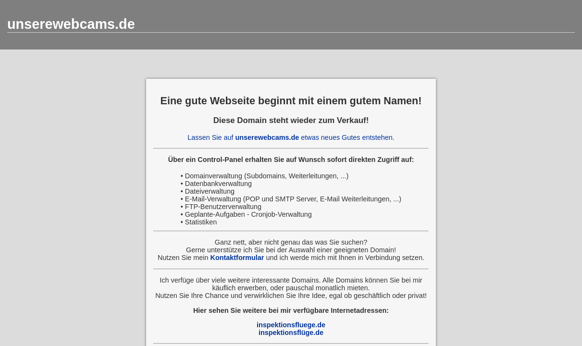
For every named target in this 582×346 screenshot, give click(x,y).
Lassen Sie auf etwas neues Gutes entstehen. (290, 137)
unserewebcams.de (71, 24)
